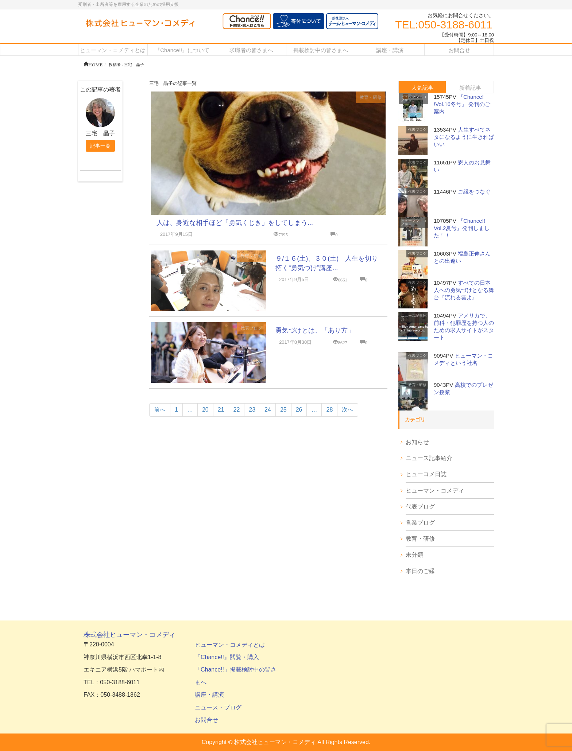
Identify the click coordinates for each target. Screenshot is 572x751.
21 (221, 409)
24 (267, 409)
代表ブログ (251, 328)
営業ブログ (420, 523)
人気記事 (422, 88)
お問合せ (206, 720)
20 (205, 409)
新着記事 (470, 88)
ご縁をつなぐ (474, 191)
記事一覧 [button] (100, 146)
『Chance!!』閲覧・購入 (227, 657)
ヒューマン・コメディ (413, 98)
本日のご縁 (420, 571)
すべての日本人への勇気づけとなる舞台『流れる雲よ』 (464, 290)
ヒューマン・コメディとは (230, 645)
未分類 (414, 555)
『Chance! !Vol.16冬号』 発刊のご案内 (462, 104)
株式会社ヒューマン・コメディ (129, 634)
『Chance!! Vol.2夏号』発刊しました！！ (462, 228)
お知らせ (417, 442)
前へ (160, 409)
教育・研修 (371, 97)
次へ (347, 409)
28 (329, 409)
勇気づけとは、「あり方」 (314, 330)
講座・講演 (209, 695)
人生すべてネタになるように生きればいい (464, 137)
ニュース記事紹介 (413, 317)
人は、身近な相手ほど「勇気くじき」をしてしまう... (234, 222)
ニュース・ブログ (218, 707)
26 (299, 409)
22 (236, 409)
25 (283, 409)
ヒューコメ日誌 (426, 474)
